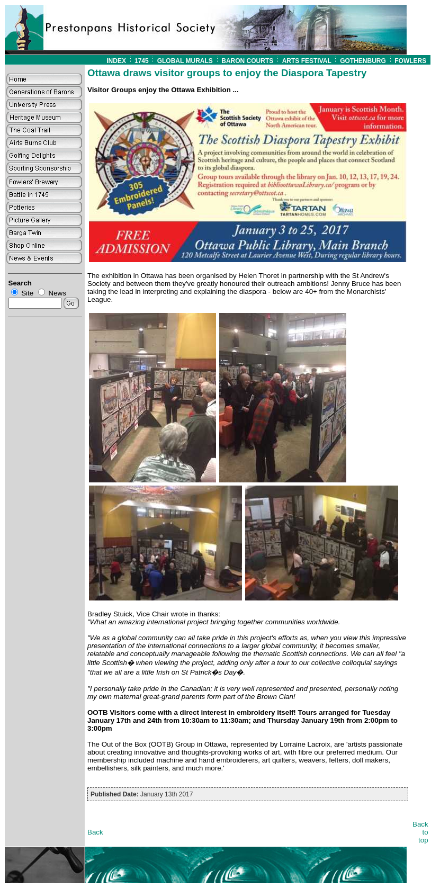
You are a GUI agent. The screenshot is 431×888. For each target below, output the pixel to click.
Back (95, 832)
